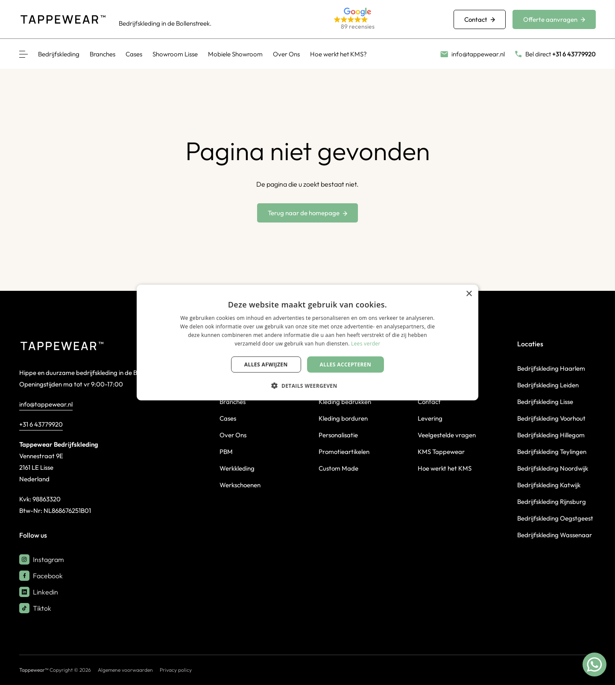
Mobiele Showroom (235, 54)
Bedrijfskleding (58, 54)
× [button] (469, 294)
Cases (134, 54)
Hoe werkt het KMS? (338, 54)
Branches (102, 54)
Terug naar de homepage (307, 213)
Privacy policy (176, 670)
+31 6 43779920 (41, 424)
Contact (479, 19)
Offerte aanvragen (554, 19)
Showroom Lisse (175, 54)
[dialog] (307, 343)
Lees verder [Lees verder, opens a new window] (366, 343)
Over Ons (286, 54)
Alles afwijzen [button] (266, 364)
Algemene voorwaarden (125, 670)
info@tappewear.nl (46, 404)
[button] (383, 19)
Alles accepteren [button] (346, 364)
